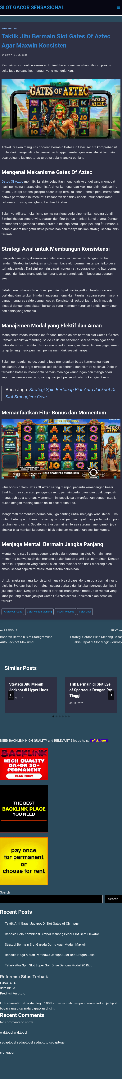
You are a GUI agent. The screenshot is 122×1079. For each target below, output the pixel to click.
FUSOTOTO (8, 983)
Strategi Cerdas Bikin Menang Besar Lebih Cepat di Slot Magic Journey (93, 636)
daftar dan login (32, 1003)
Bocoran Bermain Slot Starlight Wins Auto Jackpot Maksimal (29, 636)
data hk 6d (7, 988)
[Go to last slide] (11, 695)
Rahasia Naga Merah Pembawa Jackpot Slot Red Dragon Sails (50, 955)
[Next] (111, 695)
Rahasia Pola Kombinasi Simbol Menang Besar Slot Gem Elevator (52, 934)
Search (5, 892)
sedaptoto (41, 1042)
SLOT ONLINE (9, 28)
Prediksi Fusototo (12, 993)
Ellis (7, 54)
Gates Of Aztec (12, 181)
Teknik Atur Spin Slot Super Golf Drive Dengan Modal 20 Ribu (49, 965)
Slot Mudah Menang (39, 611)
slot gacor (7, 1052)
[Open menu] (118, 7)
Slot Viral (85, 611)
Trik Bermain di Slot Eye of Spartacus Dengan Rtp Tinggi (91, 690)
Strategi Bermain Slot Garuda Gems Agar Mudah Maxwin (46, 944)
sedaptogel (8, 1042)
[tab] (53, 716)
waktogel (6, 1032)
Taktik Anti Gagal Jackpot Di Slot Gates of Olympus (42, 923)
